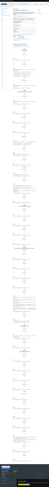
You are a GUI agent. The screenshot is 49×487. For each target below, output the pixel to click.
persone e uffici (36, 4)
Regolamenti (2, 13)
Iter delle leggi (39, 10)
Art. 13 (2, 47)
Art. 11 (2, 42)
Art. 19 (2, 59)
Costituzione (39, 12)
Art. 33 (2, 85)
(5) (24, 66)
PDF (15, 29)
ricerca (16, 4)
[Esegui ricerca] (48, 4)
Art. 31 (2, 82)
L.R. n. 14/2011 (3, 20)
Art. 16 (2, 52)
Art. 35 (2, 88)
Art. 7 (2, 34)
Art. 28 (2, 77)
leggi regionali (13, 4)
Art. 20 (2, 60)
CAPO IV (2, 54)
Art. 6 (2, 32)
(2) (24, 82)
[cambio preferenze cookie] (5, 483)
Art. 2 (2, 24)
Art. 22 (2, 64)
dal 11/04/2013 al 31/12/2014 (17, 24)
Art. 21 (2, 62)
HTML (14, 29)
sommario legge (21, 4)
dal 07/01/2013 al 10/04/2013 (17, 25)
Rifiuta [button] (22, 484)
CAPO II (2, 28)
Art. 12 (2, 44)
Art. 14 (2, 49)
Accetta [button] (20, 484)
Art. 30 (2, 80)
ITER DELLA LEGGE (16, 40)
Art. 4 (2, 29)
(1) (24, 57)
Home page (9, 4)
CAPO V (2, 66)
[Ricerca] (43, 4)
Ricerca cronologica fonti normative (5, 15)
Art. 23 (2, 67)
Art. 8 (2, 36)
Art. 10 (2, 39)
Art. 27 (2, 75)
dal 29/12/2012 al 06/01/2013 (17, 26)
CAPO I (2, 21)
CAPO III (2, 46)
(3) (24, 138)
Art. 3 (2, 26)
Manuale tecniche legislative (40, 13)
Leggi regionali (2, 10)
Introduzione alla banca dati (4, 8)
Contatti (2, 16)
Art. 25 (2, 72)
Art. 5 (2, 31)
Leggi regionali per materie (4, 11)
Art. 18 (2, 57)
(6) (24, 294)
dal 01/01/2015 (15, 23)
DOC (17, 29)
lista (17, 4)
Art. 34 (2, 87)
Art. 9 (2, 37)
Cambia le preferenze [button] (26, 484)
